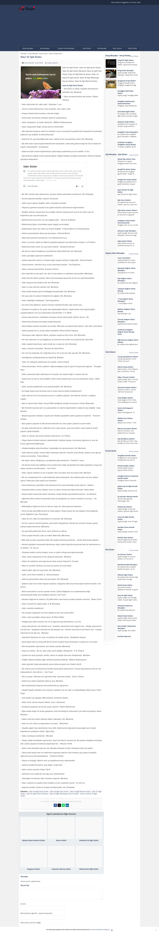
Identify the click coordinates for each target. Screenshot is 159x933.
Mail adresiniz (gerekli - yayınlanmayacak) (36, 913)
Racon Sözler (61, 840)
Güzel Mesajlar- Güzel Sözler (38, 54)
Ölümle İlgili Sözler (125, 575)
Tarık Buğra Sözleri (125, 398)
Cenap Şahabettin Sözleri (128, 357)
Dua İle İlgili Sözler (125, 595)
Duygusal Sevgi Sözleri (127, 81)
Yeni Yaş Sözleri (124, 258)
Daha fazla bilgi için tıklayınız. (100, 929)
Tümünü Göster (134, 56)
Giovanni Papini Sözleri (127, 387)
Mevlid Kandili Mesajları (127, 564)
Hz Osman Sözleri (125, 554)
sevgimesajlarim (52, 63)
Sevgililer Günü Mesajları (128, 132)
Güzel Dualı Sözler (125, 585)
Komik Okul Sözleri (125, 537)
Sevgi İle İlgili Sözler (126, 60)
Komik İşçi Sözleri (125, 507)
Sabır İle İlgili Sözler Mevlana (37, 793)
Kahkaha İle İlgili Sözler (88, 840)
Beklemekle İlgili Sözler (88, 869)
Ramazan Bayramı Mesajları (125, 606)
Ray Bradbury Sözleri (126, 439)
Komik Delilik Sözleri (126, 466)
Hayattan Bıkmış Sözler (61, 869)
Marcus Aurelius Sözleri (127, 428)
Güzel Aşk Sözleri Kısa (126, 159)
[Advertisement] (79, 29)
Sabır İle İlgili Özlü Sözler (59, 791)
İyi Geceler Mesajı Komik (128, 496)
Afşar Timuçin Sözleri (126, 377)
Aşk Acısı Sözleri (124, 200)
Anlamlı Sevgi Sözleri (126, 122)
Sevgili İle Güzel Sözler (127, 169)
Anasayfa (23, 54)
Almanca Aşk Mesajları (127, 231)
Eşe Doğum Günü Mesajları (125, 279)
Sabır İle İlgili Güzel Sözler (38, 791)
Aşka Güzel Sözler (125, 241)
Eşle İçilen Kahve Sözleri (127, 210)
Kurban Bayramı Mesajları (124, 637)
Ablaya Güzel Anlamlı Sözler (33, 840)
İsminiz (23, 904)
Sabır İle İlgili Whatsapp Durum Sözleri (64, 793)
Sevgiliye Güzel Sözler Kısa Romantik (126, 221)
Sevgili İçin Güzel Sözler (127, 179)
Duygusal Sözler (33, 869)
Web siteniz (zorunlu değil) (30, 922)
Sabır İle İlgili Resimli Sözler (80, 791)
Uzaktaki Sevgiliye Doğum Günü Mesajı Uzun (126, 332)
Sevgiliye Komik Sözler (127, 455)
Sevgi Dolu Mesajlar (126, 70)
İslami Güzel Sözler (125, 616)
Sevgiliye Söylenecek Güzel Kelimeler (126, 102)
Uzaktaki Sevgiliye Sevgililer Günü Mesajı (127, 143)
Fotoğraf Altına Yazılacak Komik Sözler (128, 477)
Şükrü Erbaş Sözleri (125, 367)
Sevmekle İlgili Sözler (126, 111)
